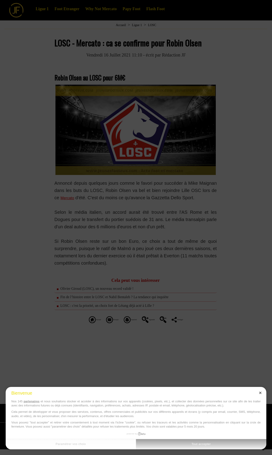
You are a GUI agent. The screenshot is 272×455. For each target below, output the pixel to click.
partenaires (31, 401)
